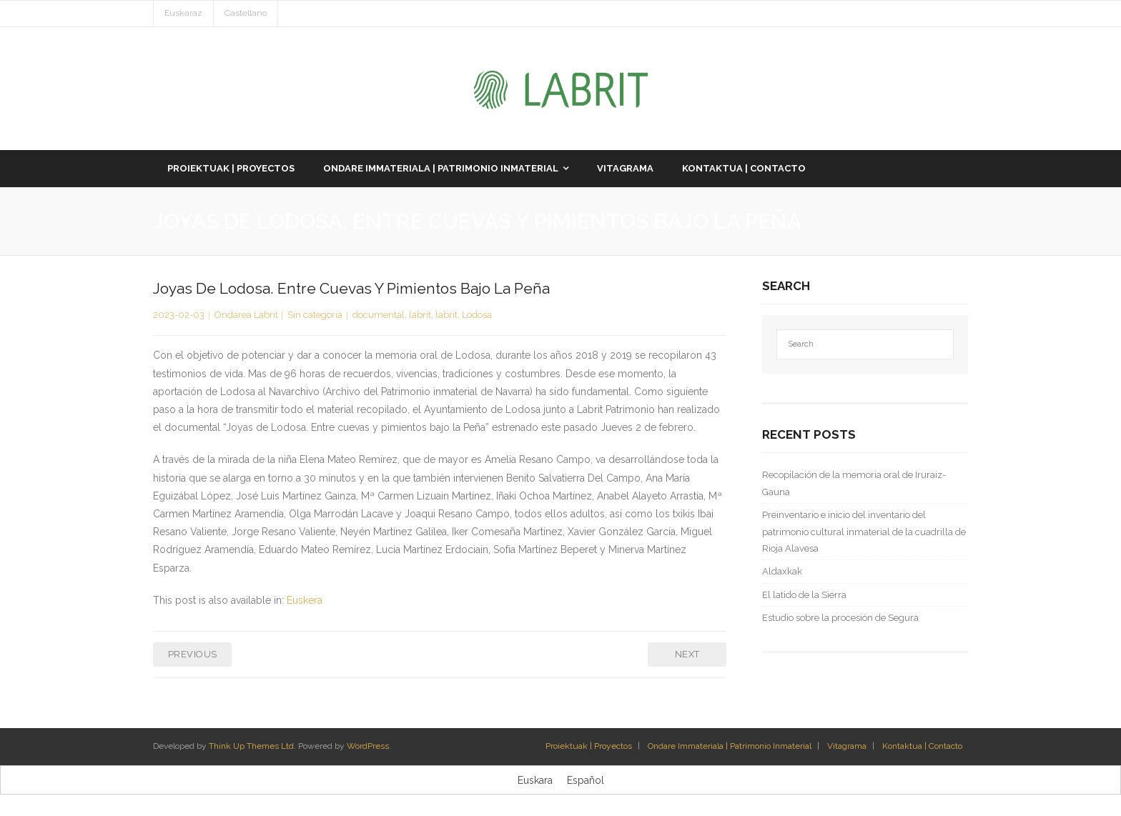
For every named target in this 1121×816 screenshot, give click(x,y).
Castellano (245, 13)
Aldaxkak (782, 571)
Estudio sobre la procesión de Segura (840, 617)
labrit (420, 314)
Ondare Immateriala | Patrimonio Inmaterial (729, 746)
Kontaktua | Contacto (922, 746)
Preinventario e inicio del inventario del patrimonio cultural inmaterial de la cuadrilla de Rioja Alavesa (864, 531)
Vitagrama (846, 746)
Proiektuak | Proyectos (588, 746)
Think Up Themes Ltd (251, 746)
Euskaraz (183, 13)
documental (378, 314)
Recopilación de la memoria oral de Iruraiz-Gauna (854, 483)
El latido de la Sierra (804, 594)
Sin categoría (314, 314)
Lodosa (477, 314)
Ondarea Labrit (246, 314)
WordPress (368, 746)
